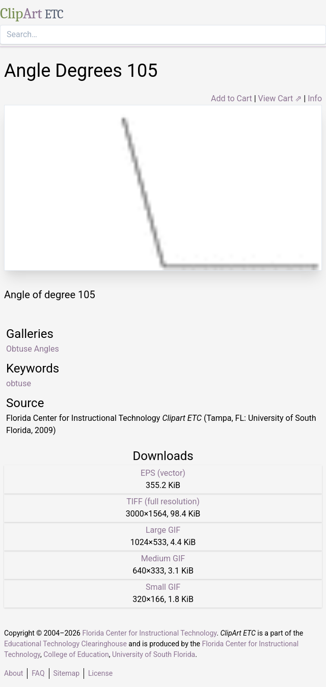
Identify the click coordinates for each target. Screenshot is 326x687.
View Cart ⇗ (280, 98)
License (100, 673)
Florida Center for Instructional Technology (149, 633)
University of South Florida (153, 654)
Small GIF (163, 587)
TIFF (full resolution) (163, 501)
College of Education (76, 654)
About (13, 673)
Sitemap (66, 673)
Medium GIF (163, 558)
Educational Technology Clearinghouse (65, 644)
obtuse (18, 383)
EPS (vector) (163, 473)
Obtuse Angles (32, 349)
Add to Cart (231, 98)
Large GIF (163, 530)
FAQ (38, 673)
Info (315, 98)
